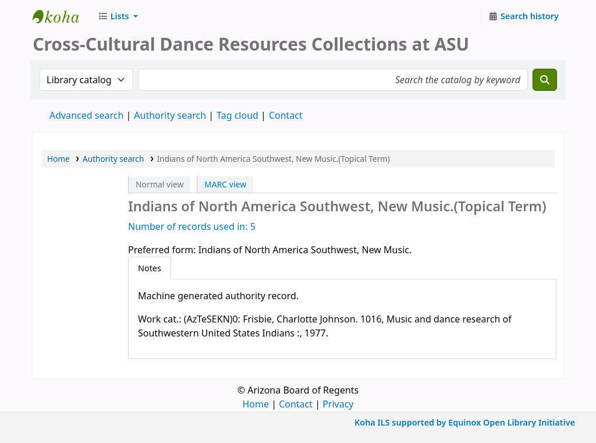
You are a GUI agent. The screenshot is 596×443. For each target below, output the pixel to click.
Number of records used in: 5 (192, 226)
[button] (118, 16)
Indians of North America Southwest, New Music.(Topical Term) (273, 158)
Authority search (170, 115)
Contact (296, 404)
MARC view (225, 184)
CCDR (62, 16)
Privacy (337, 404)
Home (58, 158)
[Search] (545, 80)
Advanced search (86, 115)
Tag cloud (237, 115)
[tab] (149, 268)
